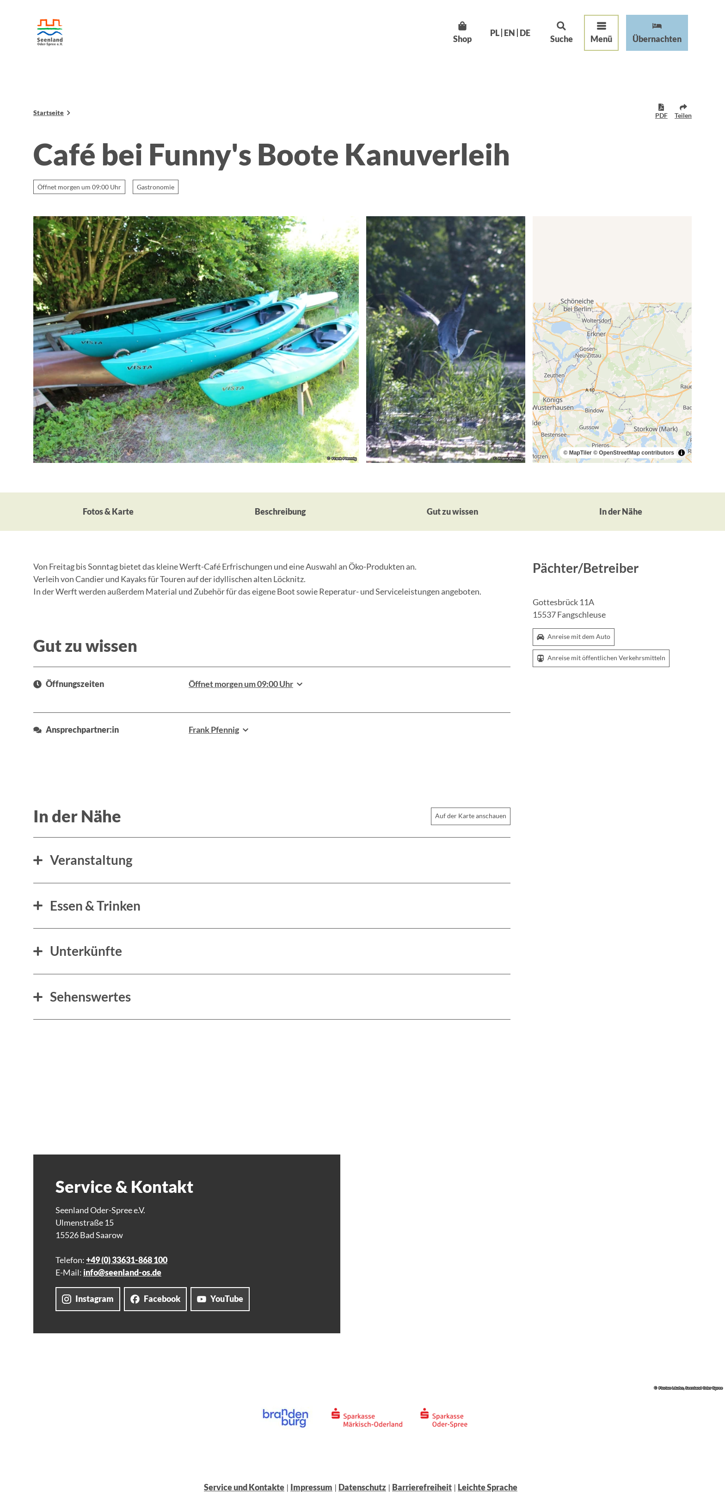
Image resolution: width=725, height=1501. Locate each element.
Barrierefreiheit (422, 1487)
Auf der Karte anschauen (470, 816)
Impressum (311, 1487)
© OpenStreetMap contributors (633, 453)
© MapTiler (577, 453)
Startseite (48, 112)
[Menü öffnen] (601, 33)
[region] (612, 339)
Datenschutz (362, 1487)
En (509, 33)
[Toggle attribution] (681, 452)
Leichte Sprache (487, 1487)
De (525, 33)
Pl (494, 33)
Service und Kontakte (244, 1487)
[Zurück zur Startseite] (50, 32)
